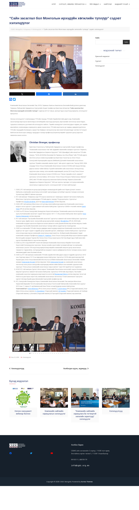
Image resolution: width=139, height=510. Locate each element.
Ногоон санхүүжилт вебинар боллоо (23, 436)
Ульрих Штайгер (39, 211)
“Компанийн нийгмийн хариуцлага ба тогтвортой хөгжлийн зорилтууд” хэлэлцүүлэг (85, 439)
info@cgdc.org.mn (80, 489)
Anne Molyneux (34, 310)
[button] (12, 349)
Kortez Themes (87, 506)
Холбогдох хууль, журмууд (74, 392)
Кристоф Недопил (58, 211)
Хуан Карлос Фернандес (34, 226)
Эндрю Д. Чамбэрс (70, 249)
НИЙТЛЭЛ (108, 4)
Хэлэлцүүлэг (27, 381)
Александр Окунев (53, 277)
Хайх (97, 38)
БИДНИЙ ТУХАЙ (121, 4)
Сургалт (98, 61)
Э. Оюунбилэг (53, 312)
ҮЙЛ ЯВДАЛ (94, 4)
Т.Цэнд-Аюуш (66, 310)
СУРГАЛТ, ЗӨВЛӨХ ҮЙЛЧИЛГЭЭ (72, 4)
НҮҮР (54, 4)
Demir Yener (33, 219)
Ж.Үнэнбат (27, 315)
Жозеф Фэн (77, 231)
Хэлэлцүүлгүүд (17, 392)
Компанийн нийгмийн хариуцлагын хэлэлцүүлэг (54, 436)
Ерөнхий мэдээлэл (102, 56)
